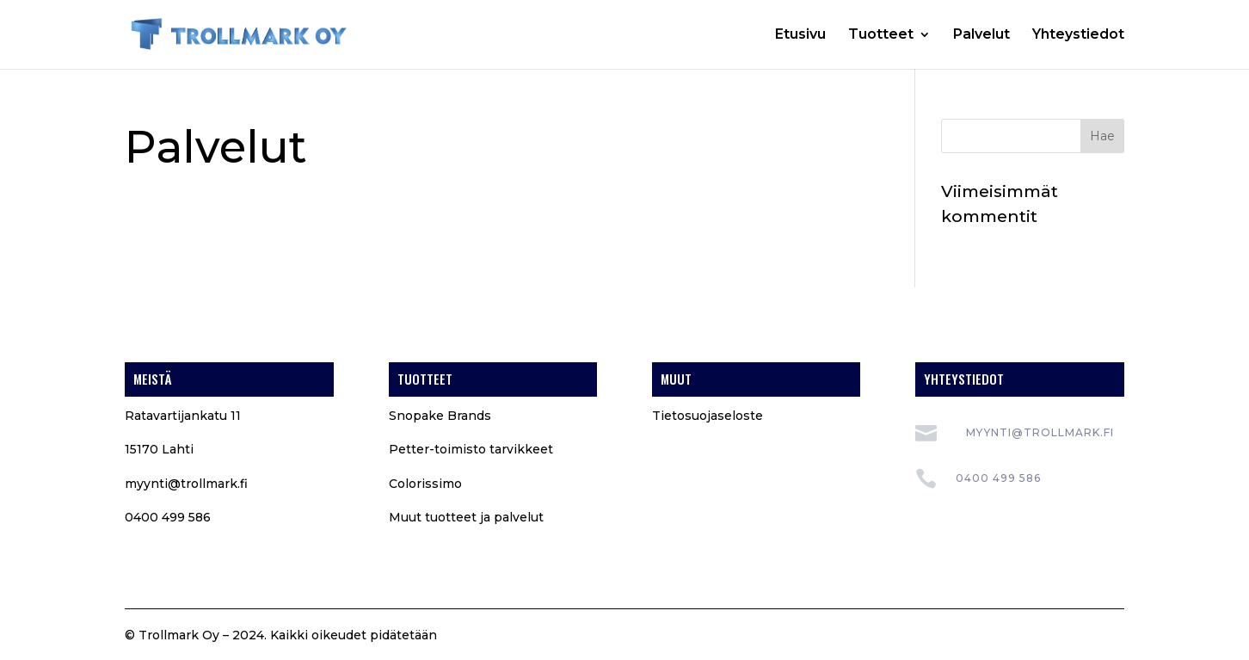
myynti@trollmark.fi (186, 483)
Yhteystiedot (1078, 35)
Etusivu (800, 35)
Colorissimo (425, 483)
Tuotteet (881, 35)
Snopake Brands (440, 415)
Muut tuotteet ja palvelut (466, 517)
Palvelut (981, 35)
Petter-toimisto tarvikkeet (471, 449)
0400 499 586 (998, 478)
